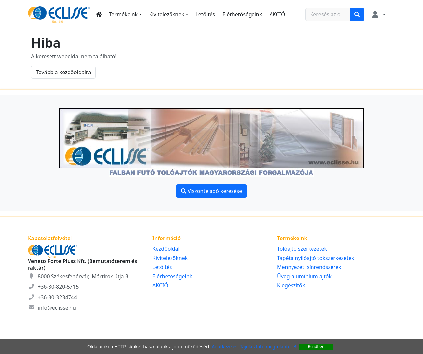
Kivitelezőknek (166, 14)
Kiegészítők (291, 285)
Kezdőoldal (166, 248)
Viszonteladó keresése (211, 191)
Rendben (316, 346)
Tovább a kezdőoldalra (63, 72)
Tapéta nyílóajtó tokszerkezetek (315, 257)
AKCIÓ (277, 14)
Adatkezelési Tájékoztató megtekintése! (254, 347)
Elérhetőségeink (242, 14)
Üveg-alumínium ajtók (304, 276)
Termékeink (123, 14)
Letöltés (205, 14)
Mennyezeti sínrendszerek (309, 267)
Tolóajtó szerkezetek (302, 248)
